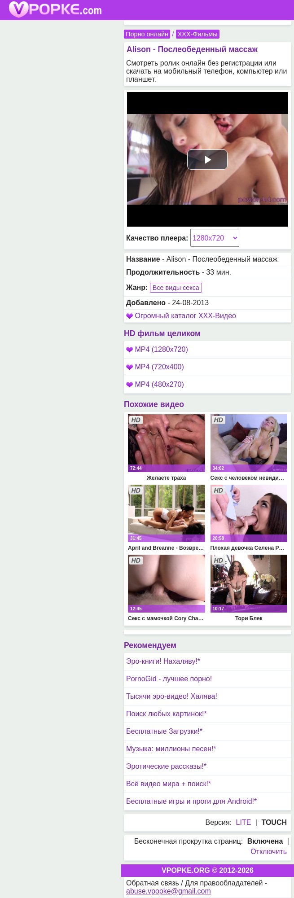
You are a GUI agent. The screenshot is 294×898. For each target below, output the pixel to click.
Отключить (268, 851)
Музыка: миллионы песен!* (171, 749)
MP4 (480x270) (155, 384)
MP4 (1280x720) (157, 349)
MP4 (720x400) (155, 367)
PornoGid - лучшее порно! (169, 679)
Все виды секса (176, 287)
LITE (243, 822)
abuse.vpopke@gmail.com (168, 891)
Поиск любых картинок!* (166, 714)
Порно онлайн (147, 34)
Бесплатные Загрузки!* (164, 731)
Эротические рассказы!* (166, 766)
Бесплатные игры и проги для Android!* (191, 801)
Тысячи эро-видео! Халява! (171, 696)
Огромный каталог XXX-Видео (185, 316)
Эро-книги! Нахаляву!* (163, 661)
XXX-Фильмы (198, 34)
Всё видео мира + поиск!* (168, 784)
